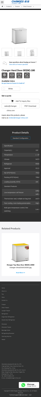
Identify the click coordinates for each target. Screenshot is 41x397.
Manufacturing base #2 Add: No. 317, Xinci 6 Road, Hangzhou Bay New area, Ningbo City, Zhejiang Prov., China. (13, 372)
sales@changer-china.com (10, 106)
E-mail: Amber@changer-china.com (11, 378)
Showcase (4, 324)
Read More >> (20, 273)
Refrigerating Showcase (8, 333)
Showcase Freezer (6, 327)
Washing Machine (6, 336)
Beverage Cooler (6, 330)
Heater (3, 339)
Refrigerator (5, 313)
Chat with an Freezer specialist (18, 64)
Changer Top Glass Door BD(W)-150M (20, 265)
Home (2, 6)
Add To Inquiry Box (20, 101)
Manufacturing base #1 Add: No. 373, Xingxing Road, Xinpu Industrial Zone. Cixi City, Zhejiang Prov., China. (13, 366)
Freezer (17, 6)
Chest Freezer (27, 6)
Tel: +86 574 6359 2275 (8, 376)
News (3, 297)
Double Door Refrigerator (8, 320)
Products (9, 6)
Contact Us (4, 300)
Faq (3, 294)
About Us (4, 291)
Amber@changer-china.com (18, 118)
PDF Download (30, 106)
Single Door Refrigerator (8, 317)
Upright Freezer (6, 310)
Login (30, 395)
